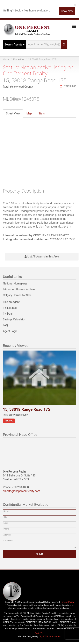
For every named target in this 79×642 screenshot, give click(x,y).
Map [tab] (29, 113)
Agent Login (10, 331)
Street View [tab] (13, 113)
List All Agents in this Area (42, 256)
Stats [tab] (41, 113)
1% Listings (10, 307)
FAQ (5, 325)
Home (6, 59)
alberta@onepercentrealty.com (21, 491)
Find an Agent (11, 302)
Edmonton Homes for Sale (19, 289)
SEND (39, 554)
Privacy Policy (67, 602)
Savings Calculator (14, 319)
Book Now (67, 11)
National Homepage (15, 283)
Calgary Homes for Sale (17, 295)
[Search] (64, 44)
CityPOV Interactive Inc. (50, 636)
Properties (18, 59)
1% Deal (7, 313)
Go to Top (39, 633)
